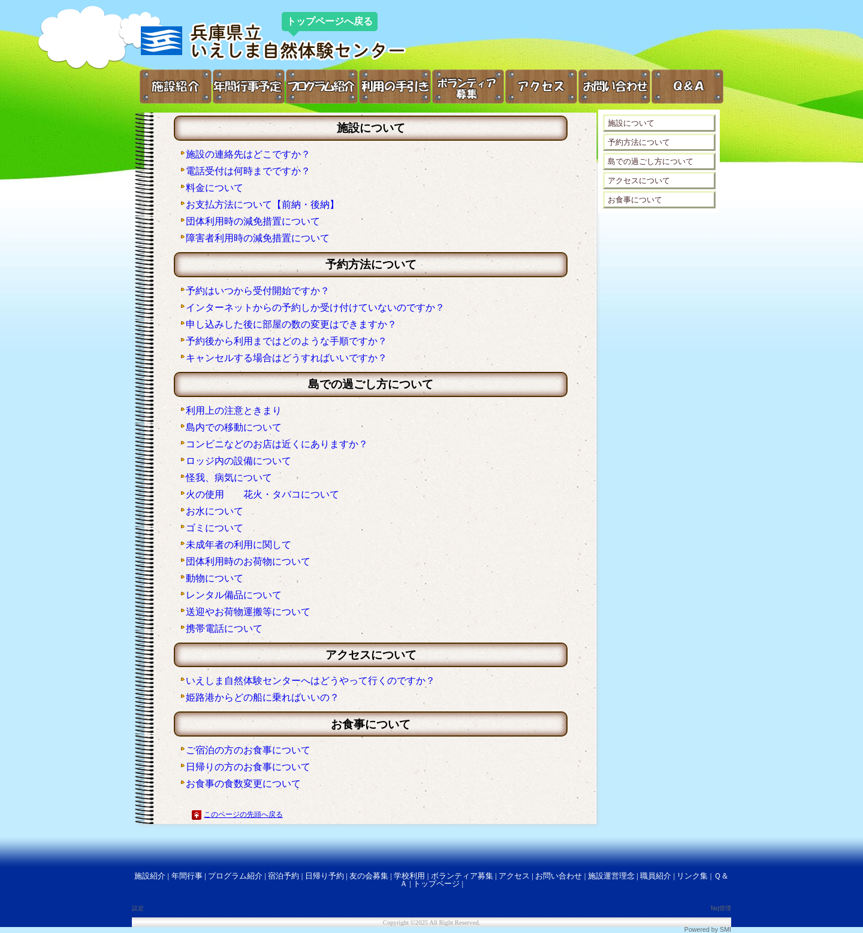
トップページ (436, 883)
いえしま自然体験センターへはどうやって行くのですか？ (310, 680)
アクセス (514, 875)
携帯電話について (224, 628)
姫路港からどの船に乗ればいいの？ (262, 697)
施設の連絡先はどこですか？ (248, 154)
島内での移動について (234, 427)
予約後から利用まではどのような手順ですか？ (286, 341)
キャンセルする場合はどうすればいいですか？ (286, 358)
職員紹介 (655, 875)
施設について (631, 123)
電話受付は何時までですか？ (248, 171)
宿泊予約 (283, 875)
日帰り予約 (324, 875)
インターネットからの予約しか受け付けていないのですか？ (315, 307)
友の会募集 (368, 875)
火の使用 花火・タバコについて (262, 494)
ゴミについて (214, 528)
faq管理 (721, 908)
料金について (214, 188)
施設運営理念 (611, 875)
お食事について (635, 199)
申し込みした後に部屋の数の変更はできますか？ (291, 324)
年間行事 (187, 875)
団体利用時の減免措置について (253, 221)
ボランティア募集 (462, 875)
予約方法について (639, 142)
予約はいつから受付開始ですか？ (258, 291)
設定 (138, 908)
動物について (214, 578)
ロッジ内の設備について (238, 461)
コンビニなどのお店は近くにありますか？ (277, 444)
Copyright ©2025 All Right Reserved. (431, 922)
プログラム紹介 (235, 875)
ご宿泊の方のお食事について (248, 750)
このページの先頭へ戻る (243, 814)
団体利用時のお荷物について (248, 561)
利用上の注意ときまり (234, 410)
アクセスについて (639, 180)
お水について (214, 511)
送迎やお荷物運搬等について (248, 612)
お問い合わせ (558, 875)
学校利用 (409, 875)
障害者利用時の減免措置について (258, 238)
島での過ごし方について (650, 161)
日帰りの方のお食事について (248, 767)
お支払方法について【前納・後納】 (262, 204)
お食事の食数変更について (243, 783)
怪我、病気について (229, 477)
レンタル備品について (234, 595)
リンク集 (692, 875)
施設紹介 (149, 875)
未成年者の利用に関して (238, 545)
